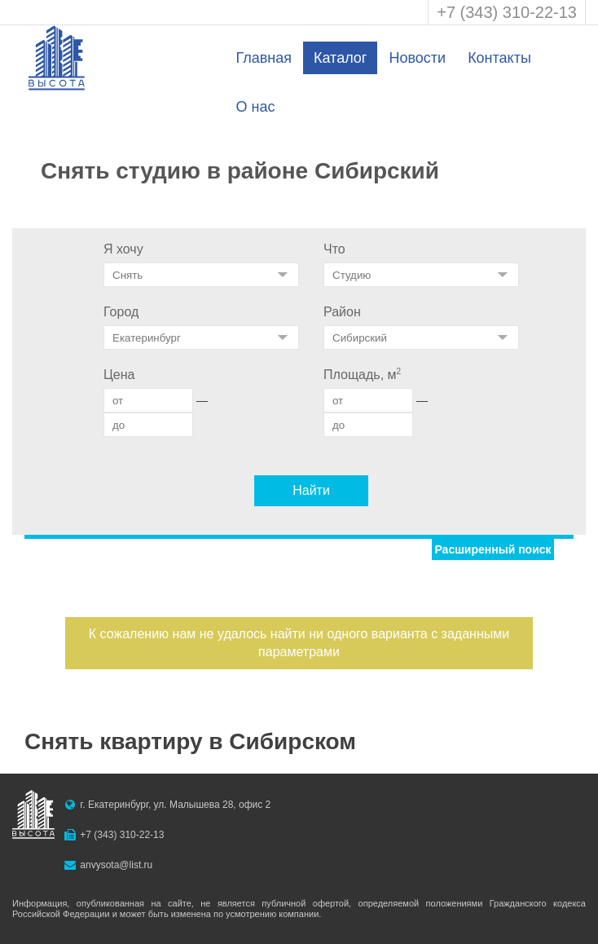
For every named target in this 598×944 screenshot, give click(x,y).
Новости (417, 58)
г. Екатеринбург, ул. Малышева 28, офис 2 (175, 804)
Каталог (340, 58)
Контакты (499, 58)
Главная (263, 58)
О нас (255, 107)
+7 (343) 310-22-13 (507, 12)
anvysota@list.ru (116, 865)
